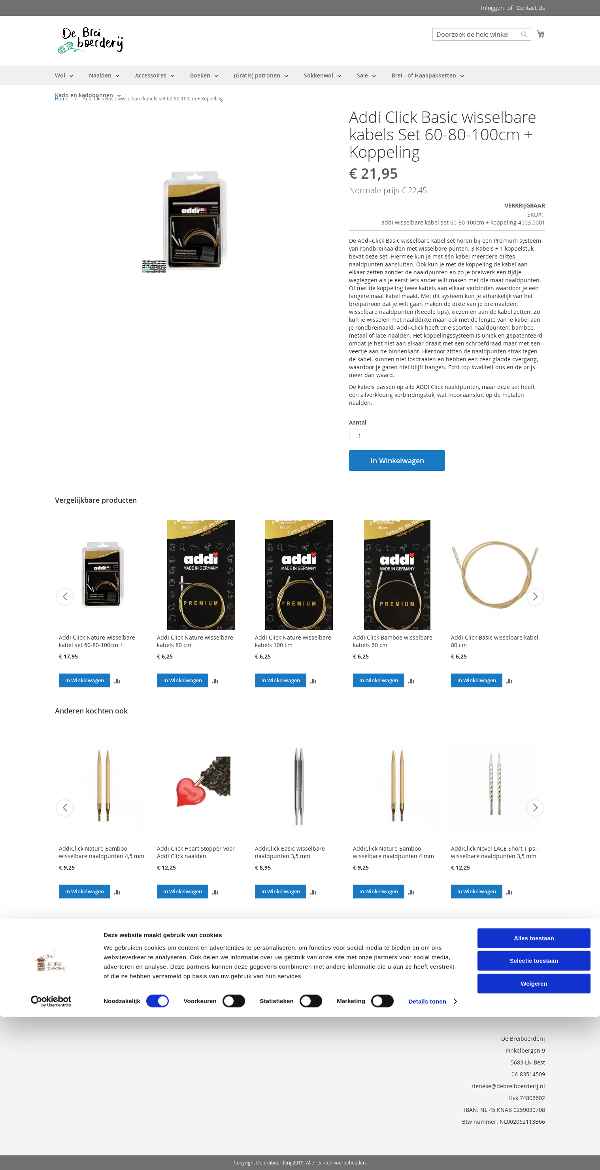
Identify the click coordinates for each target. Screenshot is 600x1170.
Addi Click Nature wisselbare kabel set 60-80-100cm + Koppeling (97, 645)
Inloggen (492, 7)
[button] (117, 680)
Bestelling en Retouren (85, 957)
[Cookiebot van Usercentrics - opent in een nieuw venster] (51, 1155)
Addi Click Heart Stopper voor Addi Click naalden (196, 852)
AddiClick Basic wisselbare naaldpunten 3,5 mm (290, 852)
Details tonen (427, 1154)
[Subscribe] (524, 948)
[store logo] (90, 40)
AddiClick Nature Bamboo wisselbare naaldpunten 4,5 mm (101, 852)
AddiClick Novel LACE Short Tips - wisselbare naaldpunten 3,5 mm (495, 852)
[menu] (300, 85)
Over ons (67, 945)
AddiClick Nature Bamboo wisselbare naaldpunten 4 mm (393, 852)
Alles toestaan (534, 1090)
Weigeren (534, 1136)
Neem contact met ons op (89, 968)
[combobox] (481, 34)
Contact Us (531, 7)
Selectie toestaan (534, 1113)
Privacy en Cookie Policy (86, 990)
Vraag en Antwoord (80, 979)
